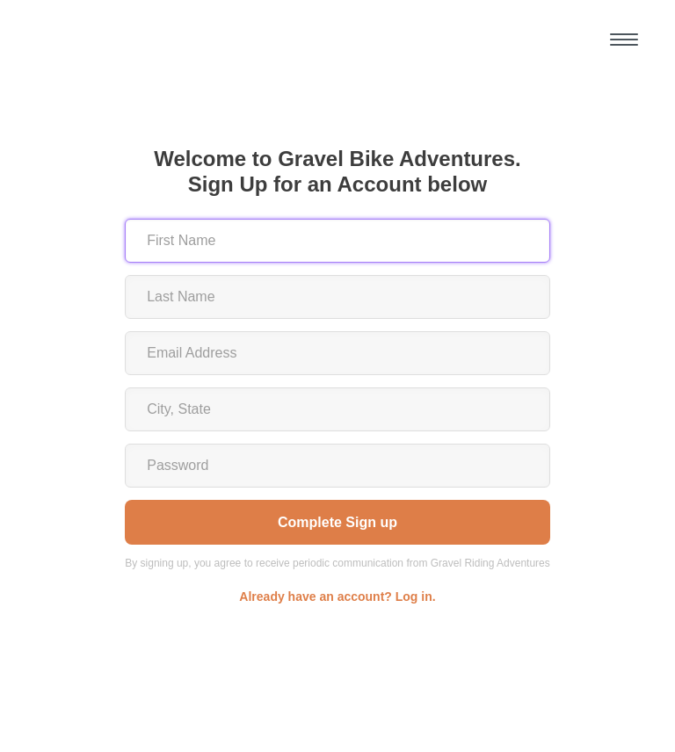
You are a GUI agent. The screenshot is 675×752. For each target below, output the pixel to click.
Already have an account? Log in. (337, 596)
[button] (624, 39)
